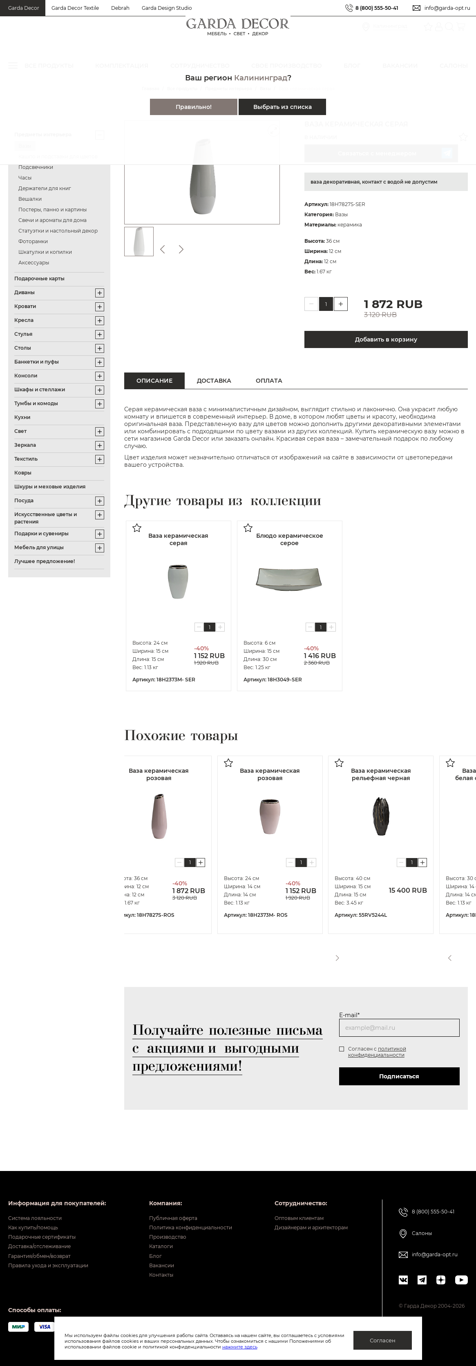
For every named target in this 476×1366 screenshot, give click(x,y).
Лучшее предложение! (44, 561)
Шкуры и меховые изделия (49, 486)
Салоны (423, 1213)
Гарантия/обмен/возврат (47, 1249)
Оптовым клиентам (290, 1198)
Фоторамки (33, 241)
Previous (444, 955)
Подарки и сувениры (41, 533)
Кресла (24, 320)
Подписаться (397, 1076)
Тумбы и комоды (36, 403)
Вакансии (150, 1261)
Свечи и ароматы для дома (52, 220)
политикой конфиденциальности (377, 1052)
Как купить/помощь (39, 1211)
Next (459, 955)
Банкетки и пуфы (36, 362)
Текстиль (26, 459)
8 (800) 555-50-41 (372, 8)
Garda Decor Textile (75, 8)
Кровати (25, 306)
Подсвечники (35, 167)
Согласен (383, 1340)
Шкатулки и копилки (45, 252)
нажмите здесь (282, 1347)
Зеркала (25, 445)
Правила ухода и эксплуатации (57, 1261)
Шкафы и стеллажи (39, 389)
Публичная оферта (164, 1198)
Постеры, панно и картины (52, 209)
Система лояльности (41, 1198)
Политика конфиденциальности (185, 1211)
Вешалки (30, 199)
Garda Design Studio (167, 8)
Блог (143, 1249)
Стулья (23, 334)
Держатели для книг (44, 188)
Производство (158, 1223)
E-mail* (349, 1015)
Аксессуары (33, 262)
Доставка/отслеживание (47, 1236)
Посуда (24, 500)
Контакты (150, 1274)
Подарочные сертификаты (50, 1223)
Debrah (120, 8)
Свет (20, 431)
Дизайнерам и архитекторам (305, 1211)
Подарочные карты (39, 278)
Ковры (22, 473)
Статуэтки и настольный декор (58, 231)
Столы (22, 348)
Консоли (25, 376)
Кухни (22, 417)
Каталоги (150, 1236)
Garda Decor (23, 8)
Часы (24, 178)
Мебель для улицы (39, 547)
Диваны (24, 292)
